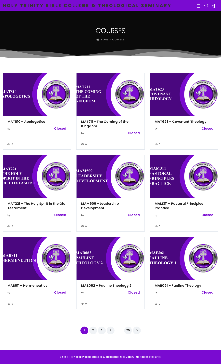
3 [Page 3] (102, 330)
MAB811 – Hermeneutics (27, 285)
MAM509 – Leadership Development (100, 205)
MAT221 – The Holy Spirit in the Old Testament (36, 205)
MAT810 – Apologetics (26, 121)
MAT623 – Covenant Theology (180, 121)
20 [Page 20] (128, 330)
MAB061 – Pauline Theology (178, 285)
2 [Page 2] (93, 330)
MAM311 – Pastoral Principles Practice (179, 205)
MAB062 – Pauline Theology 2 (106, 285)
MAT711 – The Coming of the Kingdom (104, 123)
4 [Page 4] (111, 330)
